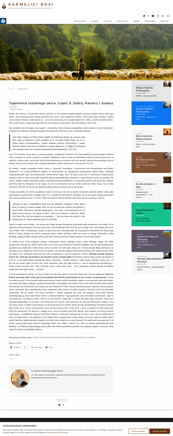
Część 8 (91, 337)
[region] (86, 429)
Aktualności (80, 21)
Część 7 (83, 337)
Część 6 (76, 337)
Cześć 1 (36, 337)
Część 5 (68, 337)
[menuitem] (80, 21)
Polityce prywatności (60, 432)
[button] (3, 21)
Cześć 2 (44, 337)
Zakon (136, 21)
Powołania (150, 21)
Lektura (108, 21)
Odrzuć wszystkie (138, 431)
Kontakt (165, 21)
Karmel (95, 21)
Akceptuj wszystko (160, 431)
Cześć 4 (60, 337)
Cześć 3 (52, 337)
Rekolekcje (122, 21)
